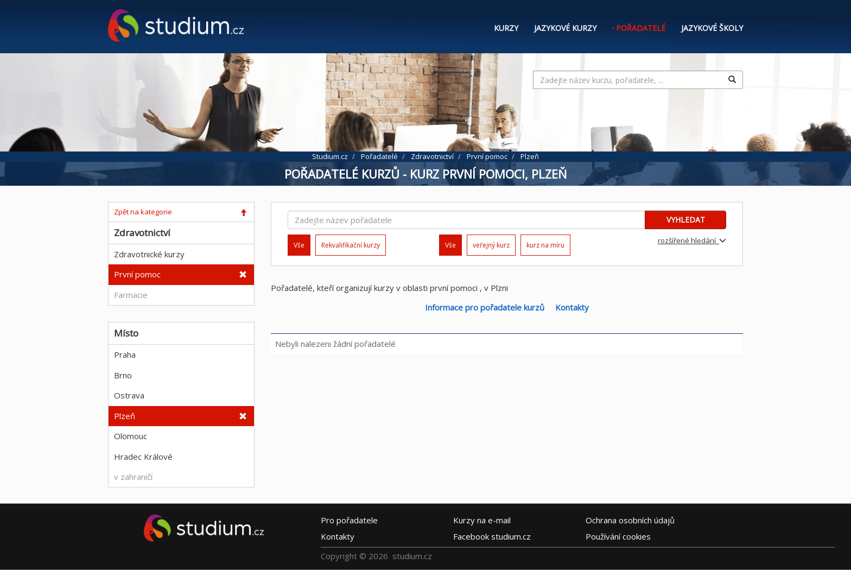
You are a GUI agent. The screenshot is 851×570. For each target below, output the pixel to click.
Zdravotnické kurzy (149, 254)
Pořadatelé (640, 28)
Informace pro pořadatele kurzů (484, 307)
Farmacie (131, 294)
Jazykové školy (712, 28)
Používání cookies (618, 535)
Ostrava (129, 395)
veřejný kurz (491, 245)
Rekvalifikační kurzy (350, 245)
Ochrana (630, 519)
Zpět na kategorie (143, 212)
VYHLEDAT (685, 219)
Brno (123, 375)
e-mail (482, 519)
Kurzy (506, 28)
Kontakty (572, 307)
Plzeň (124, 415)
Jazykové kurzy (565, 28)
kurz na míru (545, 245)
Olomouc (130, 435)
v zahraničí (133, 476)
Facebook (492, 535)
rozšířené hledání (692, 240)
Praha (125, 354)
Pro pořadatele (349, 519)
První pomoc (137, 274)
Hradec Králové (143, 456)
